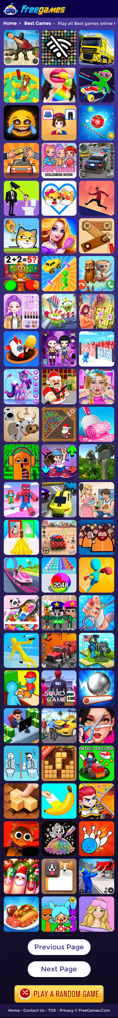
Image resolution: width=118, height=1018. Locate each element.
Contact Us (33, 1010)
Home (10, 23)
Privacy (67, 1010)
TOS (52, 1010)
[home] (34, 2)
